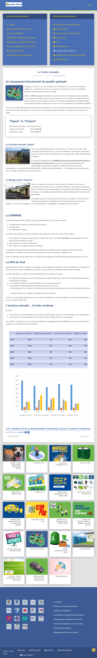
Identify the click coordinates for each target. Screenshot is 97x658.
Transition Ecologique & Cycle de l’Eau (21, 46)
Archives (49, 650)
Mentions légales (65, 650)
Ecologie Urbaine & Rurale (64, 51)
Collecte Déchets (60, 46)
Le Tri (56, 42)
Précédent (13, 436)
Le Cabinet (10, 25)
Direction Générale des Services (18, 29)
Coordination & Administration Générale (21, 38)
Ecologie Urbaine (59, 75)
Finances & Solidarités (14, 33)
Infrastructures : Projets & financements (69, 55)
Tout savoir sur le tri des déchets (66, 33)
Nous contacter (26, 655)
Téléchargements (61, 59)
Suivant (85, 436)
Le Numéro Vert (60, 29)
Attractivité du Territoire (15, 51)
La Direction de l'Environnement (66, 25)
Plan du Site (34, 650)
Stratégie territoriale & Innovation (18, 55)
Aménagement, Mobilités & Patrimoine (20, 42)
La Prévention (59, 38)
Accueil (21, 650)
